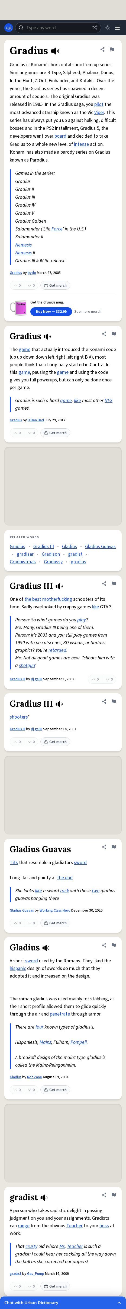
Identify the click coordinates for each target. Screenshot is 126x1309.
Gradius (16, 273)
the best (32, 599)
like (77, 400)
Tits (14, 862)
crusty (31, 1246)
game (24, 349)
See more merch (87, 311)
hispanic (18, 968)
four (39, 1027)
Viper (99, 112)
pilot (99, 104)
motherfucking (57, 599)
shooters (19, 717)
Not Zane (34, 1077)
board (60, 136)
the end (65, 877)
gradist (75, 554)
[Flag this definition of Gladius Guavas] (113, 847)
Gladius (69, 546)
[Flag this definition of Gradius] (112, 49)
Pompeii (78, 1042)
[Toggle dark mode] (107, 27)
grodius (78, 561)
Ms (62, 1246)
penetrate (60, 1014)
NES (108, 400)
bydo (32, 273)
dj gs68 (36, 679)
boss (104, 1225)
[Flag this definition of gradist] (113, 1195)
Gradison (51, 554)
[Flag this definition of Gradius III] (113, 583)
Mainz (45, 1042)
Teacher (74, 1225)
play (81, 619)
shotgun (27, 665)
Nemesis (23, 245)
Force (57, 229)
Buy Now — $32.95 (51, 311)
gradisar (25, 554)
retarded (57, 650)
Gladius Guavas (100, 546)
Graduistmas (23, 561)
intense (81, 144)
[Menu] (117, 27)
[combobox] (58, 27)
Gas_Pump (35, 1273)
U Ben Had (36, 420)
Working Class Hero (55, 910)
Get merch (55, 285)
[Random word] (94, 27)
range (24, 1225)
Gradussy (53, 561)
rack (64, 890)
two (95, 890)
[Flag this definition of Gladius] (113, 945)
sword (80, 862)
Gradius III (43, 546)
